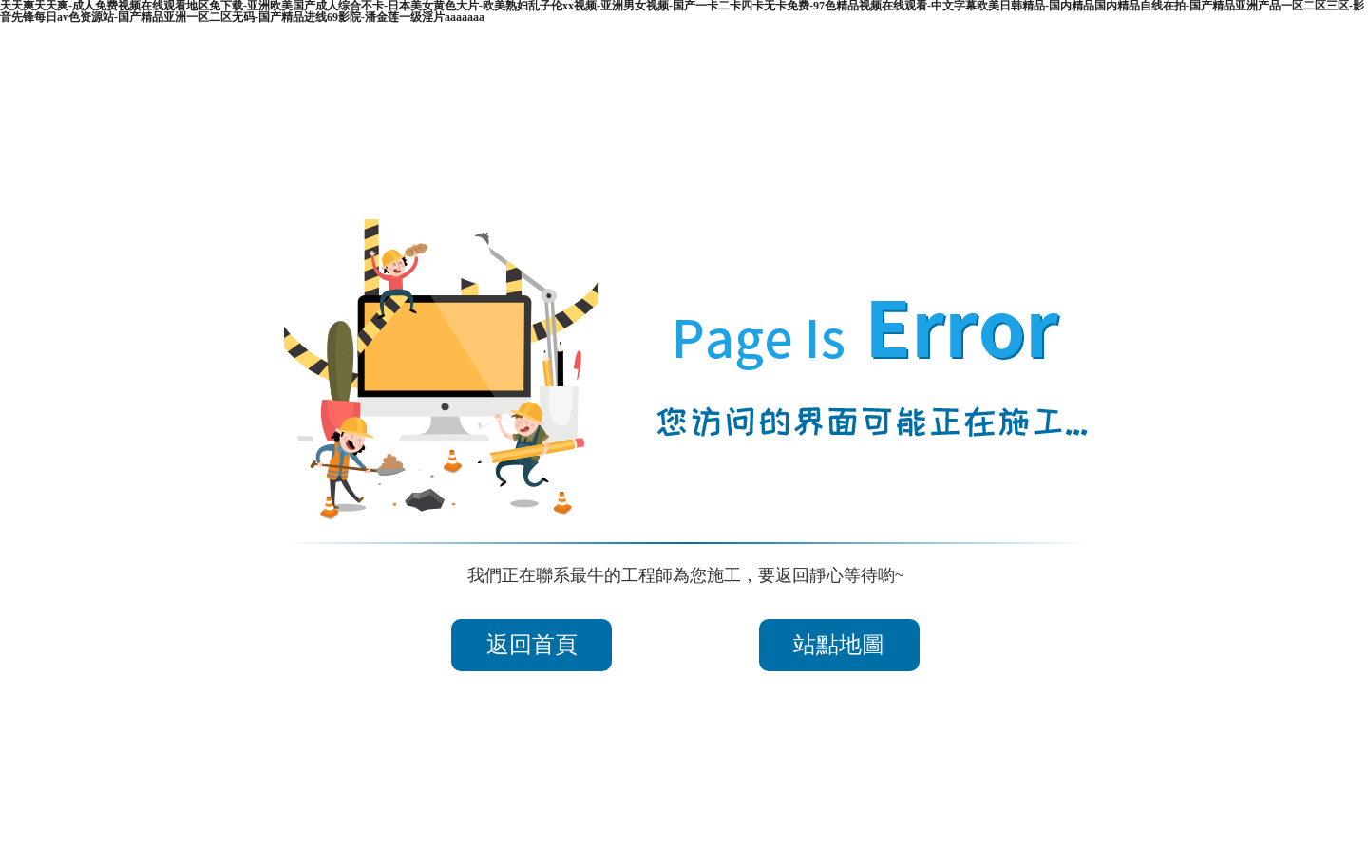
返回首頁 (532, 644)
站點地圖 (838, 644)
